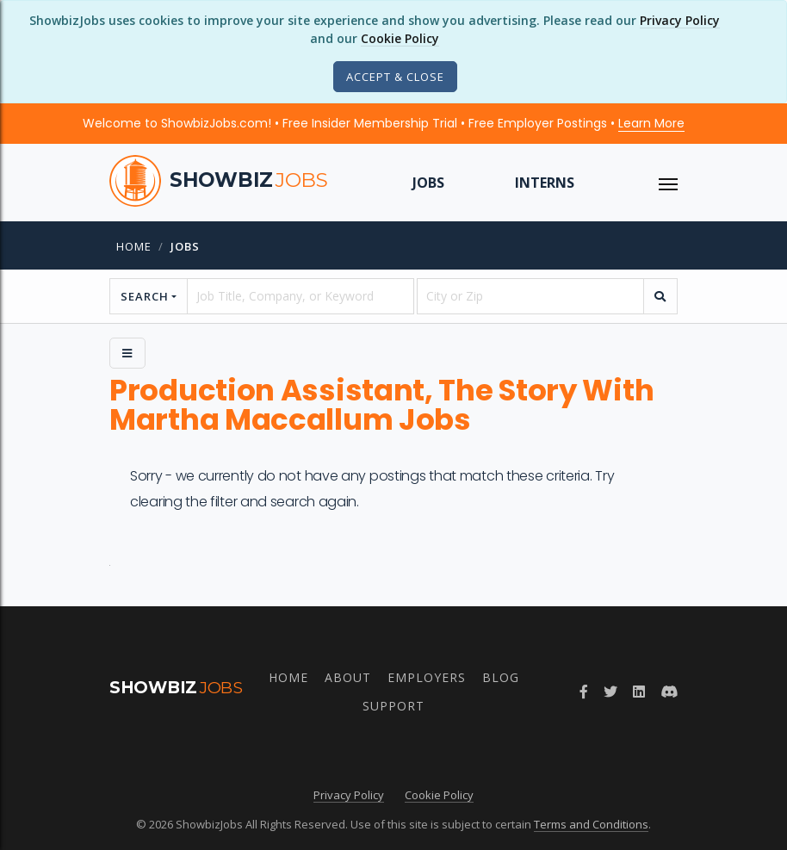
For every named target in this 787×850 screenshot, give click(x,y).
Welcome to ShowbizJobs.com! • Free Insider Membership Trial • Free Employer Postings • (384, 123)
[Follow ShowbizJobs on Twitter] (610, 691)
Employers (426, 677)
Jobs (428, 182)
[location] (530, 296)
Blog (500, 677)
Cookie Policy (400, 38)
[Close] (395, 76)
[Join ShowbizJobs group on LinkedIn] (639, 691)
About (348, 677)
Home (134, 246)
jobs (185, 246)
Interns (544, 182)
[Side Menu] (127, 353)
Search (145, 296)
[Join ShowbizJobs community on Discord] (669, 691)
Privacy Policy (680, 20)
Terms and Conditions (591, 824)
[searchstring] (300, 296)
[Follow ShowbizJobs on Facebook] (583, 691)
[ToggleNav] (668, 182)
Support (393, 706)
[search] (660, 296)
